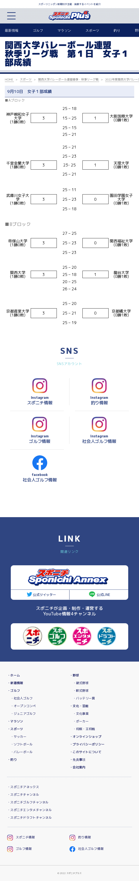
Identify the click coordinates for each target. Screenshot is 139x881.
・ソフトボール (22, 744)
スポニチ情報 (21, 837)
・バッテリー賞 (84, 698)
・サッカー (18, 736)
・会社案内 (77, 767)
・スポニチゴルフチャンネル (28, 802)
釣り (117, 30)
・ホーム (13, 675)
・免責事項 (77, 759)
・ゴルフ (13, 690)
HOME (9, 79)
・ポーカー (81, 721)
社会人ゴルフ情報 (87, 849)
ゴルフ (38, 30)
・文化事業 (81, 713)
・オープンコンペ (23, 706)
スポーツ (92, 30)
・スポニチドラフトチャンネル (29, 817)
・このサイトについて (85, 752)
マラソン (64, 30)
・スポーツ (15, 729)
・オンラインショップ (85, 736)
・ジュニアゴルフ (23, 713)
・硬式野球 (81, 683)
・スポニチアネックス (23, 787)
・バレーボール (22, 752)
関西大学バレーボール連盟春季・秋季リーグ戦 (68, 79)
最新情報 (11, 30)
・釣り (12, 759)
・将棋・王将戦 (84, 729)
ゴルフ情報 (19, 849)
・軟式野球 (81, 690)
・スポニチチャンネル (23, 794)
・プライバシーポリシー (87, 744)
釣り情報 (80, 837)
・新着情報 (15, 683)
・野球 (74, 675)
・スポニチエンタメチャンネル (29, 810)
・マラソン (15, 721)
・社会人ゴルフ (22, 698)
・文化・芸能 (79, 706)
